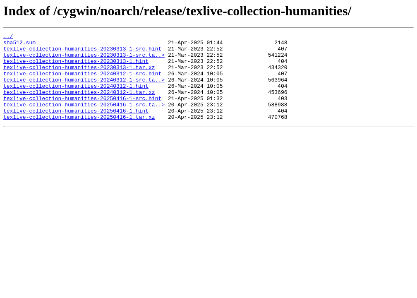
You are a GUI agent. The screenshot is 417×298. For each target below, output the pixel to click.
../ (8, 37)
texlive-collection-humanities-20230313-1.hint (76, 67)
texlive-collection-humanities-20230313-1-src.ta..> (84, 59)
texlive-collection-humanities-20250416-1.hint (76, 126)
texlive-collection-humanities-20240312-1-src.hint (82, 82)
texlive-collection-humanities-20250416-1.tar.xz (79, 134)
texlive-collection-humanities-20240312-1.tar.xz (79, 104)
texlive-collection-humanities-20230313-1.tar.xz (79, 74)
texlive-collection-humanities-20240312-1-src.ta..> (84, 89)
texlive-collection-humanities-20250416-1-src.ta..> (84, 119)
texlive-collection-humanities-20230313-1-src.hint (82, 52)
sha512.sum (19, 44)
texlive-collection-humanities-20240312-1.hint (76, 97)
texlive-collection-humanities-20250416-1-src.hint (82, 111)
